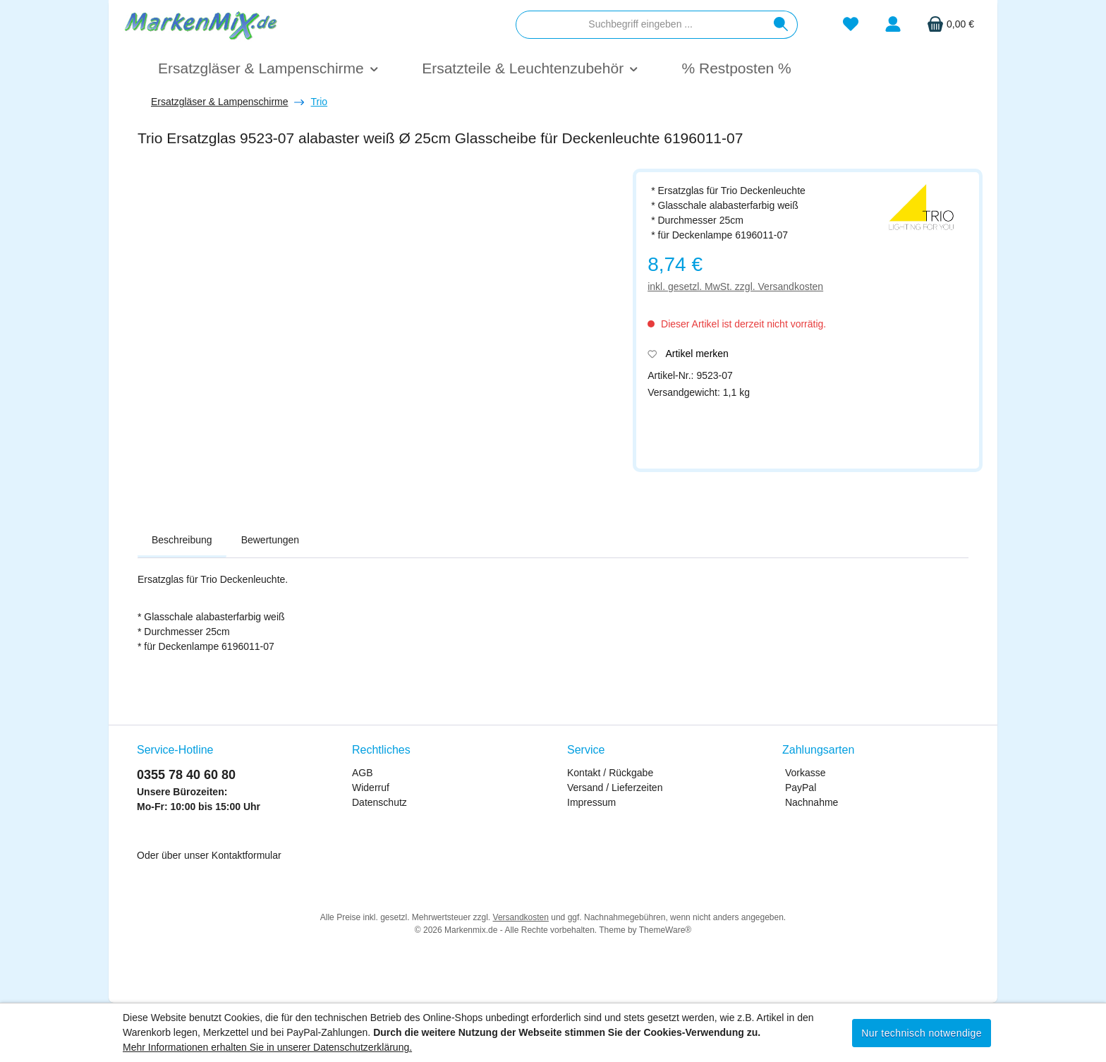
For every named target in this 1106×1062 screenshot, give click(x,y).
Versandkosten (521, 917)
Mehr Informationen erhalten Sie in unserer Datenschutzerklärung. (267, 1047)
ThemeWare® (665, 930)
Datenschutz (379, 802)
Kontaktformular (246, 855)
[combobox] (640, 25)
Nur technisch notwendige (921, 1033)
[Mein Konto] (893, 24)
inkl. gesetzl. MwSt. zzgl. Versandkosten (735, 286)
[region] (378, 336)
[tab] (182, 540)
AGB (362, 772)
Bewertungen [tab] (270, 539)
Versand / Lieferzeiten (614, 787)
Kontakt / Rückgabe (610, 772)
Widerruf (370, 787)
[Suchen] (781, 25)
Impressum (591, 802)
